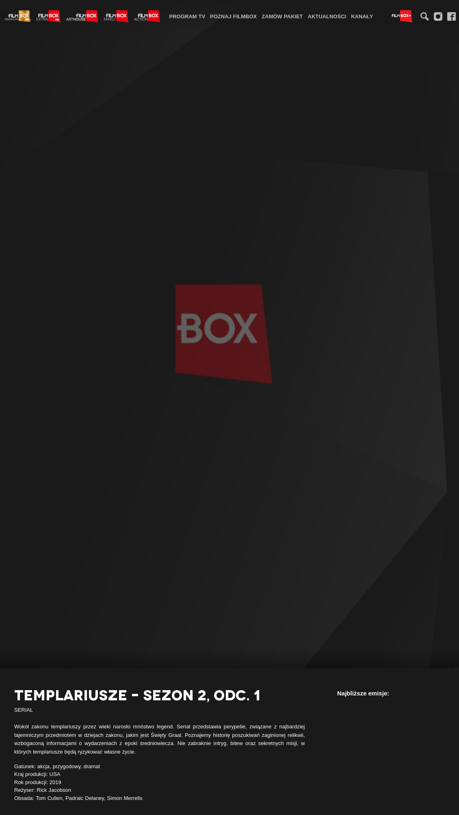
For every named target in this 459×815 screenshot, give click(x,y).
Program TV (187, 16)
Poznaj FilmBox (233, 16)
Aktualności (327, 16)
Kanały (362, 16)
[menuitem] (187, 16)
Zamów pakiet (282, 16)
